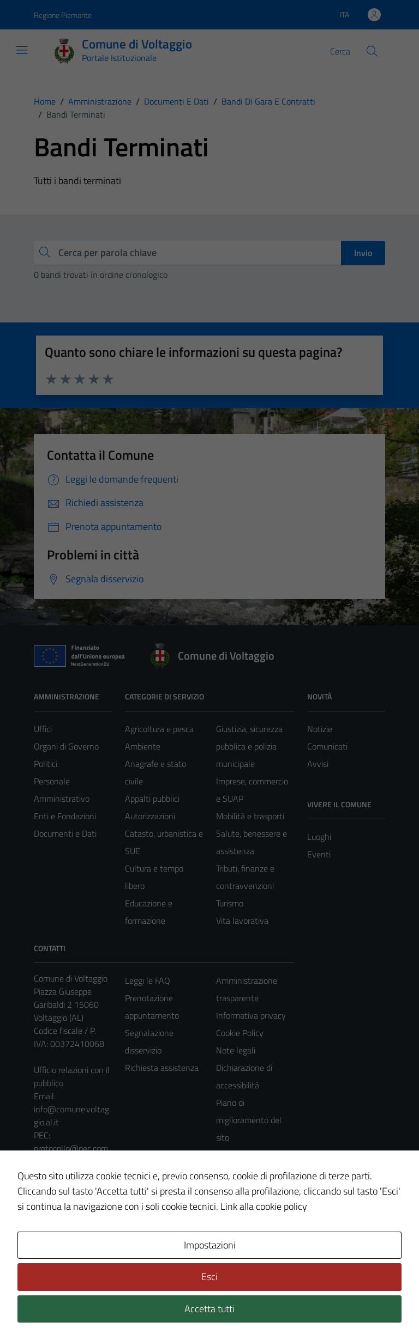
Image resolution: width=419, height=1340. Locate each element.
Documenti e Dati (65, 833)
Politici (45, 763)
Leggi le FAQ (147, 980)
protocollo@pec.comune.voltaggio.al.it (71, 1155)
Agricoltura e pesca (159, 728)
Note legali (235, 1050)
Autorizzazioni (150, 816)
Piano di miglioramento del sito (249, 1120)
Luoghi (319, 836)
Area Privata (56, 1240)
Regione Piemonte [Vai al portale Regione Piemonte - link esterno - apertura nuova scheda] (63, 15)
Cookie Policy (240, 1032)
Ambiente (142, 746)
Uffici (43, 728)
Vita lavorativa (242, 920)
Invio (363, 252)
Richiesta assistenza (162, 1067)
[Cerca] (372, 51)
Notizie (319, 728)
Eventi (319, 854)
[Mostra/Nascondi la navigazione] (21, 50)
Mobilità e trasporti (250, 816)
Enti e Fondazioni (65, 816)
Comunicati (327, 746)
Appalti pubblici (152, 798)
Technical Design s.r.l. (108, 1308)
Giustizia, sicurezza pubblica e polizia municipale (249, 746)
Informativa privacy (251, 1015)
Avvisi (317, 763)
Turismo (229, 903)
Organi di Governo (66, 746)
